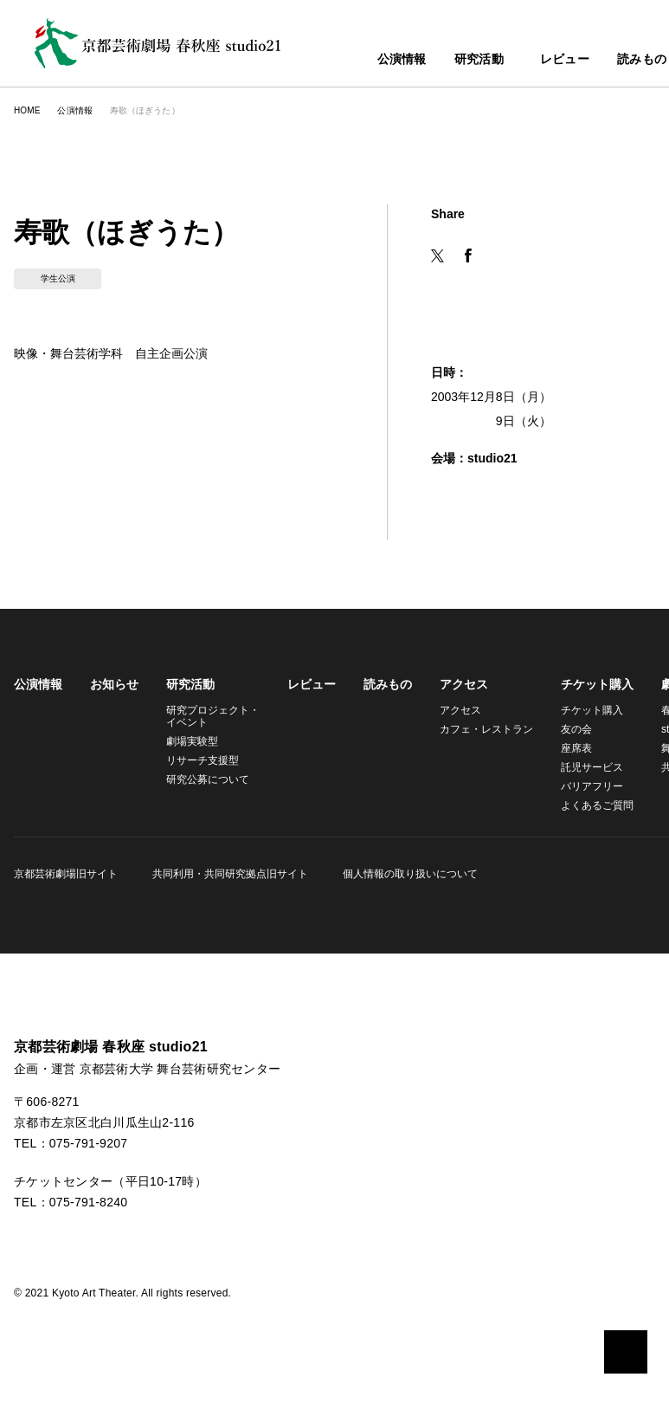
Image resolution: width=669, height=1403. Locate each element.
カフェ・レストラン (478, 728)
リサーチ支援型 (202, 760)
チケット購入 (586, 684)
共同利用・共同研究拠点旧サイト (227, 873)
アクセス (458, 684)
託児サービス (581, 767)
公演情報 (364, 60)
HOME (26, 110)
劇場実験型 (192, 741)
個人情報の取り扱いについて (405, 873)
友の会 (566, 728)
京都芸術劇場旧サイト (66, 873)
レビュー (537, 60)
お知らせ (114, 684)
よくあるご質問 (586, 805)
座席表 (566, 747)
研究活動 (441, 60)
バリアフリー (581, 786)
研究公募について (207, 779)
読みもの (614, 60)
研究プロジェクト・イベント (210, 715)
